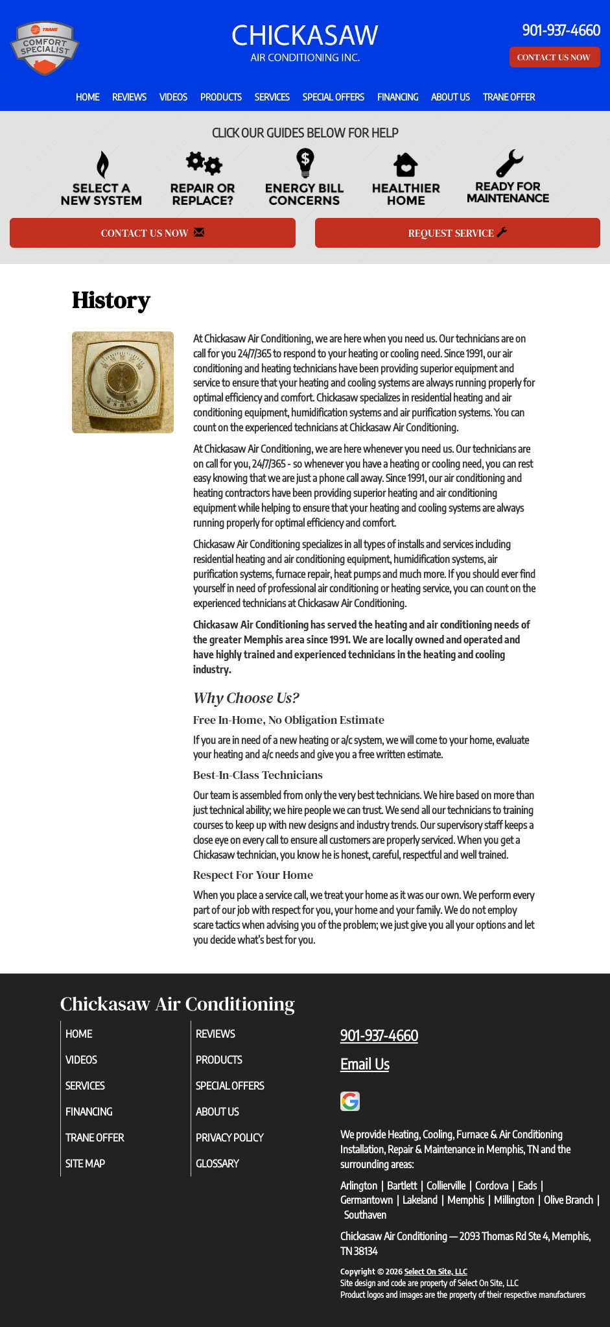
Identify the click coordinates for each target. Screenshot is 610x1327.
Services (272, 96)
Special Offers (333, 96)
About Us (450, 96)
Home (87, 96)
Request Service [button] (457, 233)
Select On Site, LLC (436, 1271)
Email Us (364, 1064)
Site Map (100, 1163)
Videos (173, 96)
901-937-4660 (379, 1035)
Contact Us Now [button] (554, 57)
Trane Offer (509, 96)
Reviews (129, 96)
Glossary (232, 1163)
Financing (397, 96)
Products (221, 96)
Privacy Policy (244, 1137)
